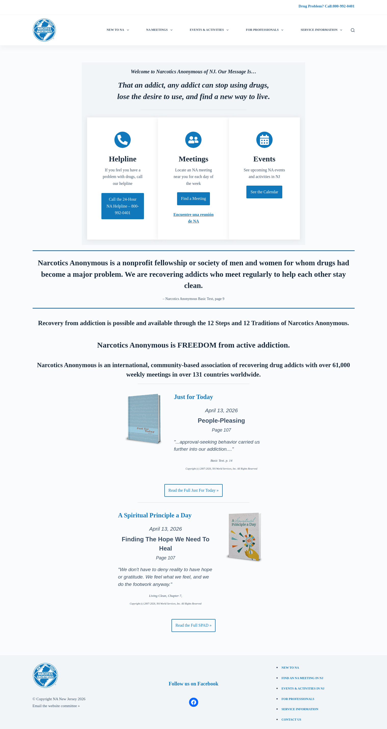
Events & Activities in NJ (303, 685)
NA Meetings (160, 30)
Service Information (300, 706)
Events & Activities (210, 30)
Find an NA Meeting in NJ (302, 675)
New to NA (119, 30)
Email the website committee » (56, 703)
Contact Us (291, 717)
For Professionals (265, 30)
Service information (322, 30)
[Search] (353, 30)
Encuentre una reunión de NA (193, 218)
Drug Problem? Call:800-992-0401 (327, 6)
